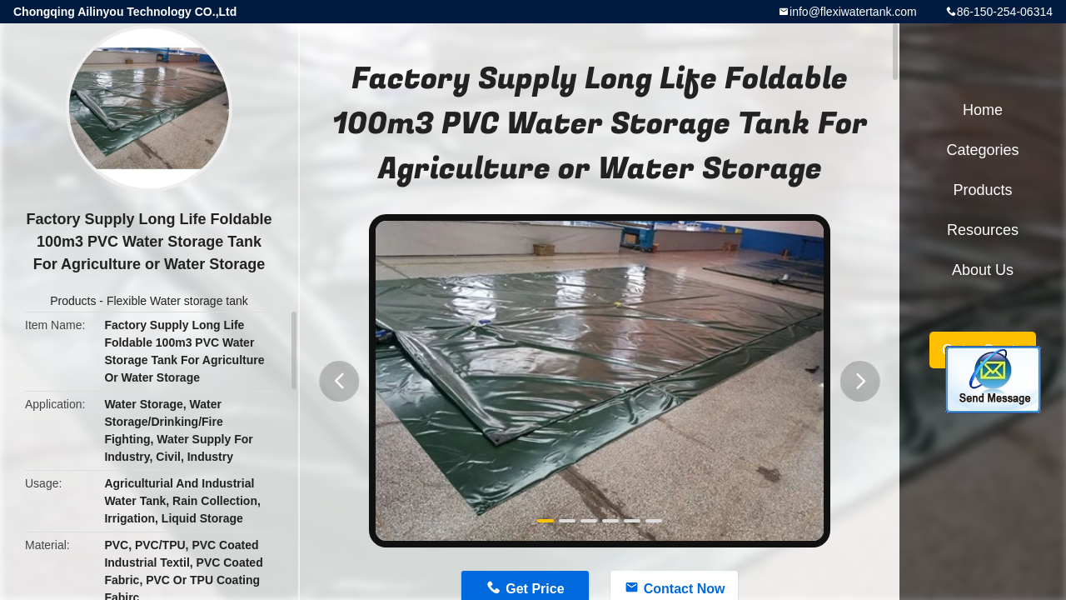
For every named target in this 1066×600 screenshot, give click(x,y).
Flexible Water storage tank (177, 301)
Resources (983, 230)
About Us (983, 270)
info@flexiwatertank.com (853, 11)
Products (73, 301)
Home (983, 110)
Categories (982, 150)
